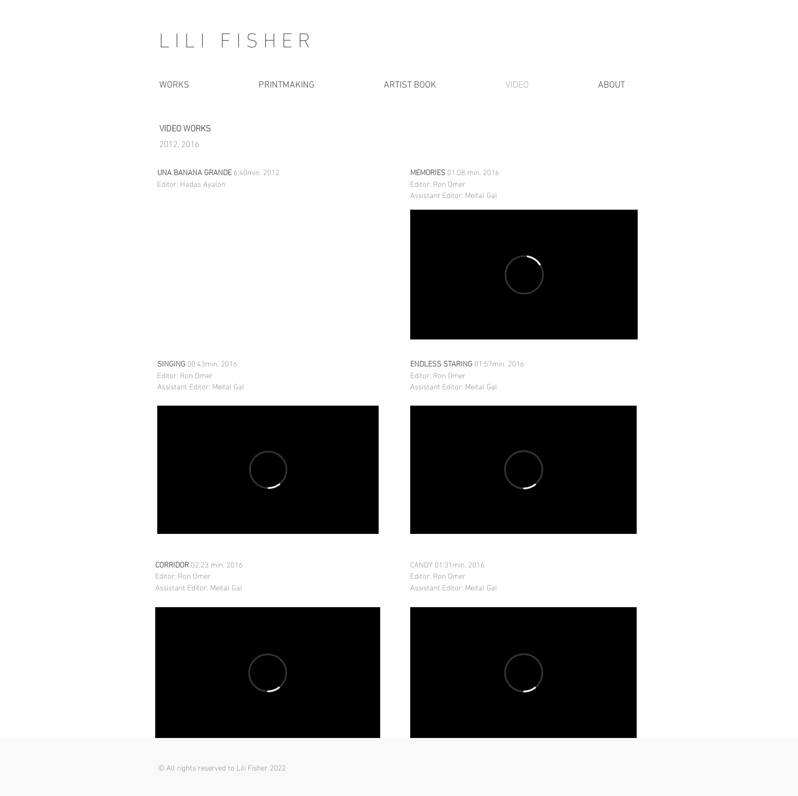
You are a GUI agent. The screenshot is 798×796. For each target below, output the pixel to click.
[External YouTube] (268, 274)
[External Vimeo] (268, 470)
